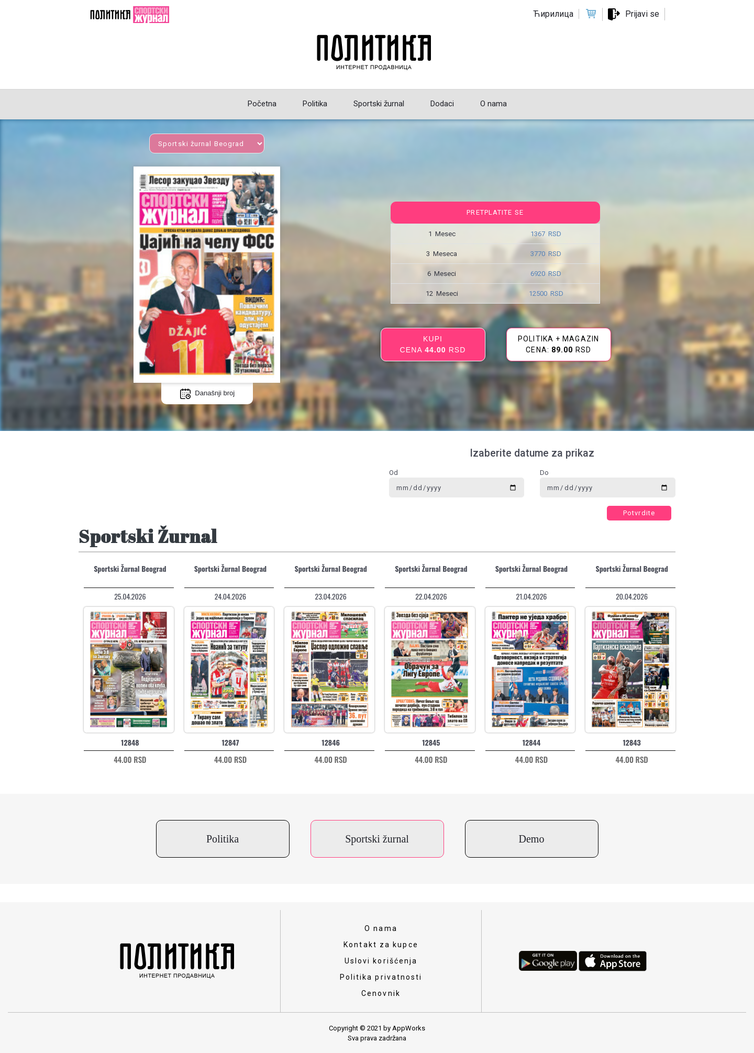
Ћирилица (553, 14)
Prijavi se (642, 14)
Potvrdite (639, 513)
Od (393, 472)
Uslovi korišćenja (381, 961)
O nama (380, 928)
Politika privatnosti (381, 977)
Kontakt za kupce (380, 944)
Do (544, 472)
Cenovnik (381, 993)
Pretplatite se (495, 212)
